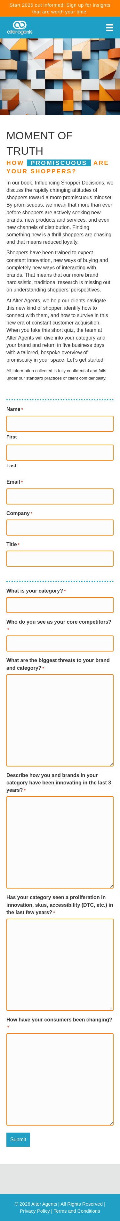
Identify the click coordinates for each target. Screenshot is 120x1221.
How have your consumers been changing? (59, 1024)
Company (19, 514)
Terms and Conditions (77, 1211)
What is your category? (36, 591)
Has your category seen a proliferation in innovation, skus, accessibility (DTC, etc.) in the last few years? (59, 905)
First (11, 436)
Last (11, 465)
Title (13, 545)
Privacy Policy (35, 1211)
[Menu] (109, 28)
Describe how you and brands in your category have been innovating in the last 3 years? (58, 783)
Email (14, 482)
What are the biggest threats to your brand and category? (58, 664)
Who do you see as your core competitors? (58, 626)
